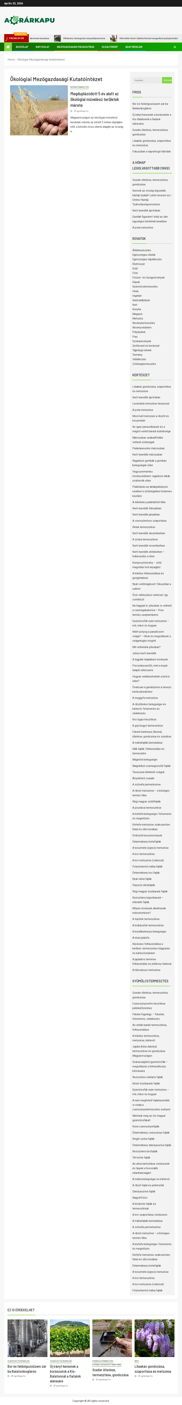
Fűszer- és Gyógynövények (148, 277)
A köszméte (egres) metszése (150, 847)
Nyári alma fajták (142, 879)
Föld (135, 273)
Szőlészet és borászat (145, 345)
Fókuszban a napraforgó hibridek (151, 151)
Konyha (136, 309)
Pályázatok (138, 332)
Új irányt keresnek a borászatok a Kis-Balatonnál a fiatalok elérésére (151, 119)
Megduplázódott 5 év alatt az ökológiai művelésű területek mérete (94, 99)
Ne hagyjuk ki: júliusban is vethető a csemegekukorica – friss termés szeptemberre (152, 610)
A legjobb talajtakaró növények (150, 659)
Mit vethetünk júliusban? (146, 647)
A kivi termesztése (143, 854)
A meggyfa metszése (145, 697)
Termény (137, 354)
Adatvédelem (133, 47)
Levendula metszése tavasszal (150, 403)
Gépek (136, 282)
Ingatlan (137, 295)
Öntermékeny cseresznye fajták (151, 1132)
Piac (135, 336)
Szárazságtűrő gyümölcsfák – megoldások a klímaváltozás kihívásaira (150, 1066)
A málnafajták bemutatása (147, 742)
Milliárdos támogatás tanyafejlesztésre (90, 38)
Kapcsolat (43, 47)
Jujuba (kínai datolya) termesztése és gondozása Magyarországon (148, 1051)
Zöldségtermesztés (144, 364)
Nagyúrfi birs (139, 1197)
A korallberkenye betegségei (149, 931)
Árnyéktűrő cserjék (143, 778)
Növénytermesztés (79, 87)
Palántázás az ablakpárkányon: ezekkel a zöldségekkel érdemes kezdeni (152, 491)
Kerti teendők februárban (146, 508)
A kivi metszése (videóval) (148, 860)
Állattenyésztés (141, 250)
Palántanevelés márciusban (148, 448)
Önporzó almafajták (143, 885)
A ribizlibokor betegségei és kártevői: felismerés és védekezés (149, 709)
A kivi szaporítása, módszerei (149, 1214)
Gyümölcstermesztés (145, 286)
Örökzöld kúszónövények (147, 835)
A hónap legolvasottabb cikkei (106, 1365)
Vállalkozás (139, 359)
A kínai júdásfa (140, 937)
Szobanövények (141, 341)
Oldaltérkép (110, 47)
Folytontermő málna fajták (147, 866)
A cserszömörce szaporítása (149, 520)
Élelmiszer (138, 264)
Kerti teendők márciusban (147, 454)
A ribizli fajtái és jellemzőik (148, 1185)
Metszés (137, 318)
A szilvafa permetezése (146, 784)
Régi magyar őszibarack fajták (150, 891)
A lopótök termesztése (146, 919)
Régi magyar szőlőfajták (146, 801)
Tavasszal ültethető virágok (148, 772)
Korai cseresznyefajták (145, 1126)
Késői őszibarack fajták (146, 1083)
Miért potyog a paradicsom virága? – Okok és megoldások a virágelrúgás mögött (151, 636)
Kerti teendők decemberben (148, 533)
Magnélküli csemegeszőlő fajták (151, 766)
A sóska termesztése (145, 539)
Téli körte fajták (141, 1157)
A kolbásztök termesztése (148, 925)
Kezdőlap (22, 47)
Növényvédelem (141, 327)
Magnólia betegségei (144, 759)
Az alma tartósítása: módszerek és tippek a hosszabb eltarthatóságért (151, 1168)
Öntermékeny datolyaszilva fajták (151, 1145)
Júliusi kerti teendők (144, 653)
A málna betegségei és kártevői (151, 1179)
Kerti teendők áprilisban (146, 210)
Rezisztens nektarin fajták (147, 1077)
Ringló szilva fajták (143, 1138)
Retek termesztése (143, 527)
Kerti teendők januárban (146, 514)
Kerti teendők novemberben (148, 545)
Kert (134, 304)
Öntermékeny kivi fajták (146, 872)
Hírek (135, 291)
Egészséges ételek (144, 254)
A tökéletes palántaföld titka (148, 502)
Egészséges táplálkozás (147, 259)
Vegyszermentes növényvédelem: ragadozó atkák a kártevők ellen (151, 476)
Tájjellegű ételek (141, 350)
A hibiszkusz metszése (146, 970)
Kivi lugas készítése (144, 719)
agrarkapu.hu (82, 111)
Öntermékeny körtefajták (146, 841)
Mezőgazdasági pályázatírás (75, 47)
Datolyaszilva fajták (143, 1191)
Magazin (137, 314)
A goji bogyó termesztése (147, 725)
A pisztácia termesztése (146, 807)
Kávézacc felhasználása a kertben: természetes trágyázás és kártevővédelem (151, 948)
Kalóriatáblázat (141, 300)
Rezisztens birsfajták (145, 1151)
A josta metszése (142, 227)
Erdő (135, 268)
